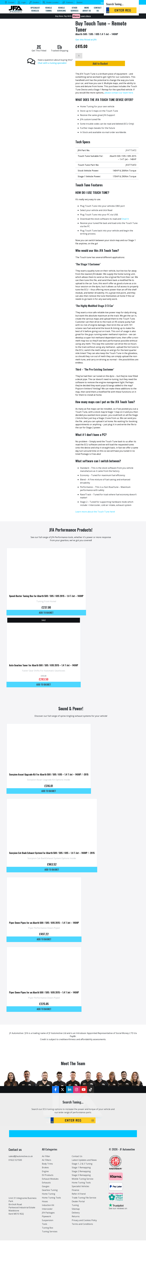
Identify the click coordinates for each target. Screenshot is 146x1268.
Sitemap (76, 1208)
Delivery (76, 1212)
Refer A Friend (79, 1193)
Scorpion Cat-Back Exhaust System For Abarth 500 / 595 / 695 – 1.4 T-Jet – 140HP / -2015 (52, 853)
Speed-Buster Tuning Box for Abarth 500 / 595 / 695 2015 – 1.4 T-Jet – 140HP (46, 596)
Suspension (47, 1220)
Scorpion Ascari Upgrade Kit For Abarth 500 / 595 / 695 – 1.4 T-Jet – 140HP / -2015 (48, 774)
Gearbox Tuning (50, 1190)
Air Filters (47, 1160)
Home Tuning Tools (52, 1197)
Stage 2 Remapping (81, 1171)
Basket (79, 2)
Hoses (45, 1201)
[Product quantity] (78, 55)
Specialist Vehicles (81, 1186)
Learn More (86, 16)
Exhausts (46, 1182)
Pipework (46, 1216)
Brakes (45, 1167)
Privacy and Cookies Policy (85, 1220)
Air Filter (46, 1156)
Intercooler (47, 1208)
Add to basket (46, 612)
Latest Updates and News (84, 1160)
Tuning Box (47, 1227)
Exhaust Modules (50, 1178)
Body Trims (47, 1163)
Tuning (75, 1205)
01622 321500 (15, 1160)
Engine (45, 1171)
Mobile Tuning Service (83, 1178)
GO (92, 1120)
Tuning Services (50, 1231)
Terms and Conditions (83, 1223)
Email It (125, 218)
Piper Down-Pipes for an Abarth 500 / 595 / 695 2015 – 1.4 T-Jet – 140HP (44, 922)
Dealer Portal (78, 1201)
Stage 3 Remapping (81, 1175)
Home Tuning (49, 1193)
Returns (76, 1216)
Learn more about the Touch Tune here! (95, 511)
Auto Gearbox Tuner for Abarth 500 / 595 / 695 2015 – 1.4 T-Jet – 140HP (43, 665)
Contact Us (77, 1156)
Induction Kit (48, 1205)
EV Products (48, 1175)
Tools (44, 1223)
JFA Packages (48, 1212)
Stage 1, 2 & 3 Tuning (82, 1163)
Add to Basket (106, 63)
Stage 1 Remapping (81, 1167)
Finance (75, 1190)
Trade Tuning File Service (84, 1197)
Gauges (45, 1186)
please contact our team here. (118, 92)
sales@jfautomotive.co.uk (21, 1156)
